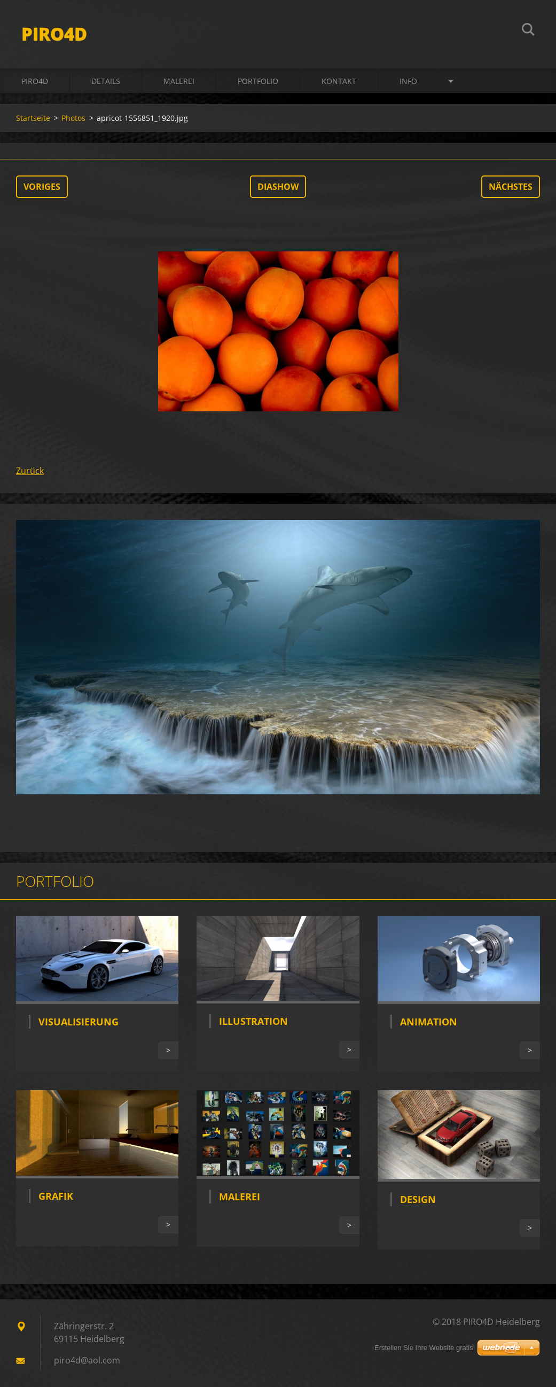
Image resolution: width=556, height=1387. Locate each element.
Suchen (528, 31)
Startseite (33, 118)
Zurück (30, 471)
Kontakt (339, 81)
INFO (408, 81)
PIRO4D (34, 81)
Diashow (278, 187)
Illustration (253, 1021)
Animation (428, 1021)
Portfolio (258, 81)
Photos (73, 118)
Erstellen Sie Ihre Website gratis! (424, 1348)
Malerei (239, 1196)
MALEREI (178, 81)
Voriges (42, 187)
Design (418, 1199)
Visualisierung (78, 1021)
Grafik (55, 1196)
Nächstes (510, 187)
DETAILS (105, 81)
